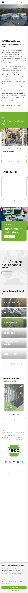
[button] (2, 156)
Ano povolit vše (14, 587)
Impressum (13, 581)
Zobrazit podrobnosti (6, 577)
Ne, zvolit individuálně (14, 590)
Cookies (6, 581)
